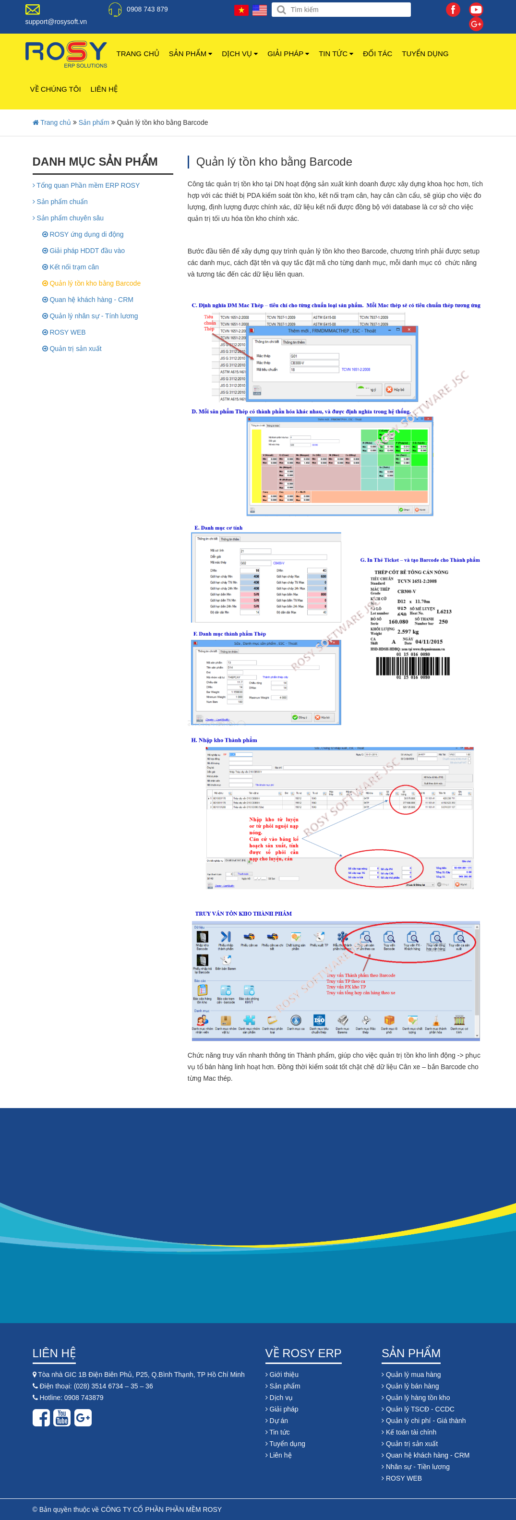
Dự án (276, 1420)
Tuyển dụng (425, 53)
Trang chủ (138, 53)
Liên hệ (104, 89)
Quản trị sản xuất (72, 348)
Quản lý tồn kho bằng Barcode (91, 283)
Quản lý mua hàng (411, 1374)
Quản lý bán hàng (410, 1386)
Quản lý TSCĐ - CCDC (418, 1409)
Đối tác (377, 53)
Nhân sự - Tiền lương (416, 1467)
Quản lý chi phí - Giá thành (424, 1420)
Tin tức (336, 53)
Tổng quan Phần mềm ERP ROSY (86, 185)
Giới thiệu (282, 1374)
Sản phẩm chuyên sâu (68, 218)
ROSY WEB (64, 332)
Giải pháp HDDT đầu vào (83, 250)
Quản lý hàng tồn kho (416, 1397)
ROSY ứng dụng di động (83, 234)
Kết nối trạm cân (70, 267)
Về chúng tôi (55, 89)
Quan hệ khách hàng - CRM (87, 299)
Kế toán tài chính (409, 1432)
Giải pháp (288, 53)
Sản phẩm (191, 53)
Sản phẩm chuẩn (60, 201)
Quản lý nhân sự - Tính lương (90, 316)
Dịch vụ (240, 53)
